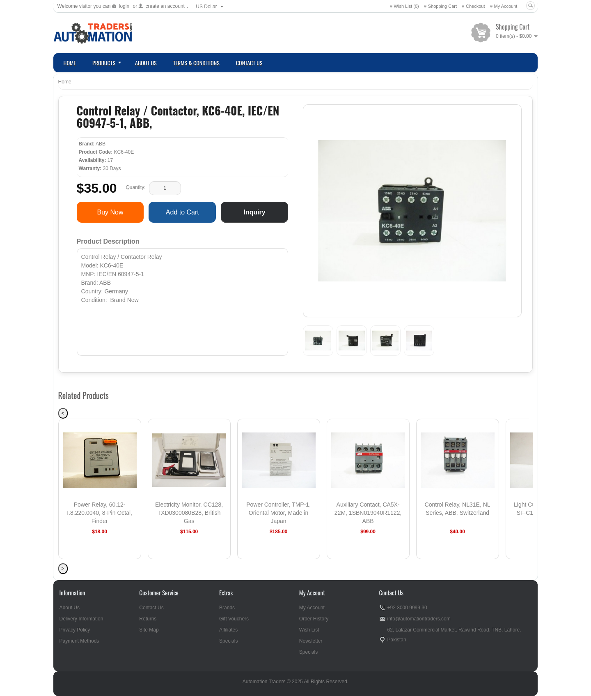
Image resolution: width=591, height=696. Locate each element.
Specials (228, 641)
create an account (164, 6)
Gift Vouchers (234, 619)
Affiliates (228, 630)
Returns (147, 619)
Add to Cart (182, 212)
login (124, 6)
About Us (70, 608)
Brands (227, 608)
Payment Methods (79, 641)
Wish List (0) (406, 6)
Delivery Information (81, 619)
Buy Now (110, 212)
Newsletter (311, 641)
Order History (313, 619)
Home (64, 82)
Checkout (475, 6)
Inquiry (254, 212)
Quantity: (135, 187)
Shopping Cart (442, 6)
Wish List (309, 630)
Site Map (148, 630)
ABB (100, 144)
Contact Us (151, 608)
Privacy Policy (75, 630)
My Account (506, 6)
